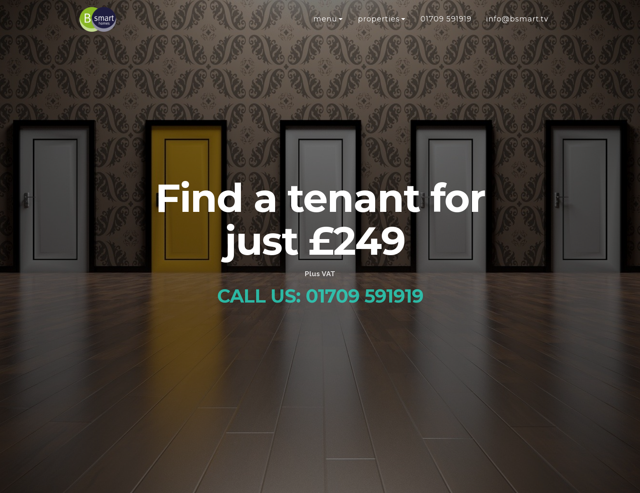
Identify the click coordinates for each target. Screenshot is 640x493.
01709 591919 (446, 18)
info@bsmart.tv (517, 18)
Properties (379, 18)
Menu (325, 18)
